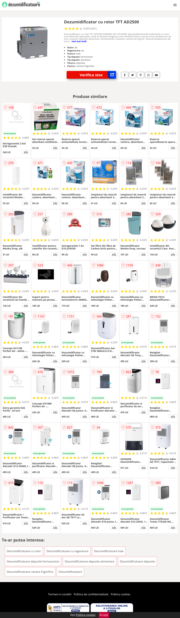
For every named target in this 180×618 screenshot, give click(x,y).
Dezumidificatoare (70, 572)
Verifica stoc (98, 75)
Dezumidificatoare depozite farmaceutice (33, 561)
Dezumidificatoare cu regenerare (68, 551)
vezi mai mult (79, 41)
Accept (104, 615)
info (26, 152)
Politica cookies (120, 594)
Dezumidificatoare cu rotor (24, 551)
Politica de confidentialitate (91, 594)
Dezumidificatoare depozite (137, 561)
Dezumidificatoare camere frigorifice (30, 572)
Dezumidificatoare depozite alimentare (89, 561)
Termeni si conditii (59, 594)
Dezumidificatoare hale (108, 551)
